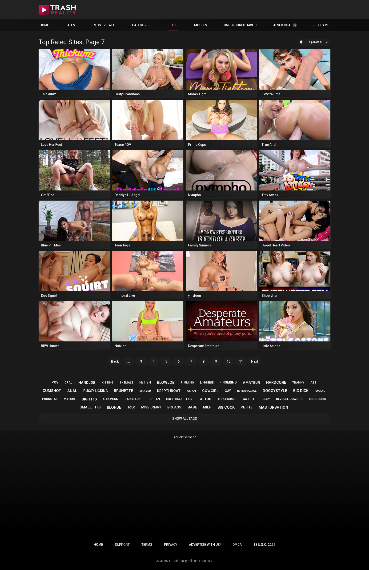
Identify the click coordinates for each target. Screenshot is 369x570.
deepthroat (168, 391)
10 (228, 361)
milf (207, 407)
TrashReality (179, 560)
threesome (226, 399)
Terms (146, 544)
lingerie (206, 382)
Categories (142, 25)
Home (44, 25)
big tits (89, 399)
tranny (298, 382)
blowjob (166, 382)
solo (131, 407)
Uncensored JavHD (240, 25)
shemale (126, 382)
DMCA (237, 544)
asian (191, 390)
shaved (145, 390)
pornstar (50, 399)
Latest (71, 25)
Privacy (170, 544)
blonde (114, 407)
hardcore (276, 382)
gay (228, 391)
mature (70, 399)
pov (55, 382)
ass (313, 382)
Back (115, 361)
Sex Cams (321, 25)
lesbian (153, 399)
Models (200, 25)
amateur (251, 382)
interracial (247, 390)
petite (247, 407)
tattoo (204, 399)
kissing (107, 382)
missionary (151, 407)
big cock (226, 407)
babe (192, 407)
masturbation (273, 407)
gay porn (110, 399)
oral (68, 382)
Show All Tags (184, 418)
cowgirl (210, 391)
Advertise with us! (205, 544)
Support (122, 544)
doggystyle (275, 390)
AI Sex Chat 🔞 (285, 25)
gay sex (247, 399)
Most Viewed (104, 25)
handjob (87, 382)
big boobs (317, 399)
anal (72, 391)
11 (241, 361)
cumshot (52, 390)
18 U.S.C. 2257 (264, 544)
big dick (301, 390)
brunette (123, 390)
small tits (90, 407)
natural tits (179, 399)
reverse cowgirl (289, 399)
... (128, 361)
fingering (228, 382)
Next (254, 361)
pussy (265, 399)
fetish (145, 382)
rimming (187, 382)
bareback (132, 399)
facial (320, 390)
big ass (174, 407)
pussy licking (95, 391)
